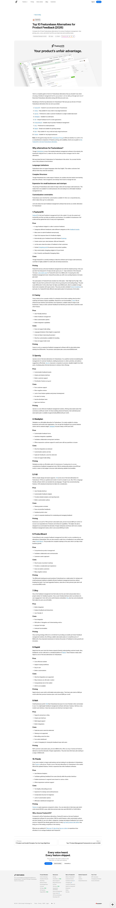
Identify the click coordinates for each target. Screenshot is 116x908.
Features (25, 1)
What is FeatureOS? (70, 877)
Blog (47, 1)
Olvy (35, 125)
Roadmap (42, 880)
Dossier (54, 884)
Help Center (56, 893)
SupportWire (44, 892)
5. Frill (35, 474)
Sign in (93, 1)
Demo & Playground (57, 891)
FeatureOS (37, 107)
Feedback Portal (70, 880)
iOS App (43, 888)
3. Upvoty (36, 355)
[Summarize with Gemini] (73, 36)
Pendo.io (37, 764)
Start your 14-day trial (52, 828)
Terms (35, 903)
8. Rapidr (36, 647)
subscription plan (42, 273)
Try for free (48, 863)
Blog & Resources (57, 882)
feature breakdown (76, 287)
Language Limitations (40, 165)
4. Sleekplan (37, 419)
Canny (36, 110)
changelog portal (43, 247)
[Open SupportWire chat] (112, 904)
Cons (34, 256)
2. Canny (36, 295)
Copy (51, 36)
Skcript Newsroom (83, 880)
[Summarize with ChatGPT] (69, 36)
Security (67, 892)
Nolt (35, 131)
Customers (53, 1)
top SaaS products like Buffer (71, 822)
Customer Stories (70, 878)
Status (67, 890)
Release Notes (43, 882)
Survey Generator (95, 880)
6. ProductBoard (39, 534)
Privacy (40, 903)
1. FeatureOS (38, 212)
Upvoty (36, 113)
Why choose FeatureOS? (42, 813)
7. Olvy (35, 590)
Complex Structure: (39, 174)
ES (54, 903)
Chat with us (67, 863)
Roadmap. (64, 238)
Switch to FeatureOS (70, 886)
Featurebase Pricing (57, 138)
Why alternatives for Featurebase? (47, 148)
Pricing (32, 1)
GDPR (43, 903)
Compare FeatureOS (70, 884)
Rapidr (36, 128)
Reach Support (56, 880)
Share (57, 36)
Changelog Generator (96, 878)
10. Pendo (36, 759)
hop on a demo (64, 828)
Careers (80, 878)
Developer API (56, 897)
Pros (34, 223)
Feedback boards (74, 229)
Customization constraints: (42, 195)
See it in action (57, 863)
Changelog (69, 882)
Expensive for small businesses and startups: (49, 183)
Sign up (99, 1)
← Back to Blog (37, 14)
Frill (35, 119)
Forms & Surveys (44, 877)
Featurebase (40, 151)
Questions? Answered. (55, 889)
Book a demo (40, 1)
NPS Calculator (94, 877)
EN (52, 903)
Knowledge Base (44, 884)
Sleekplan (37, 116)
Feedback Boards (44, 878)
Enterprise (68, 888)
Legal (47, 903)
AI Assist (42, 886)
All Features (42, 890)
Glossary (56, 886)
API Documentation (57, 895)
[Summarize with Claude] (71, 36)
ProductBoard (38, 122)
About (80, 877)
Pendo (36, 134)
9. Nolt (35, 700)
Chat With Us (57, 878)
